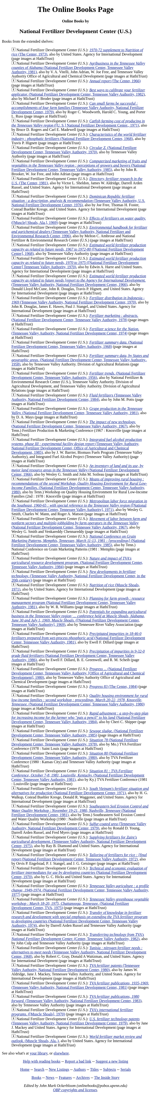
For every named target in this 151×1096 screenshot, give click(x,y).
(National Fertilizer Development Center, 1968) (78, 136)
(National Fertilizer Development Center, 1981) (79, 810)
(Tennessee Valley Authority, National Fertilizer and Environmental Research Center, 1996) (79, 231)
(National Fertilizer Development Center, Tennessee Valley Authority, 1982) (78, 92)
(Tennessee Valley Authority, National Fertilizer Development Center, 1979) (77, 107)
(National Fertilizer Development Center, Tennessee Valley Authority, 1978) (74, 318)
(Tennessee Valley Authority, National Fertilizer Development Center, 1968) (78, 952)
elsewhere (61, 1053)
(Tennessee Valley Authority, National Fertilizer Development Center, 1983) (76, 998)
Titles (94, 1069)
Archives (83, 1077)
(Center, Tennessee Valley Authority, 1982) (77, 936)
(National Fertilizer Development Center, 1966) (77, 470)
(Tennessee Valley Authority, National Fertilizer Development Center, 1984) (76, 397)
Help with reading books (41, 1061)
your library (39, 1053)
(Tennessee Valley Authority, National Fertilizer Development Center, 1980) (75, 967)
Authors (79, 1069)
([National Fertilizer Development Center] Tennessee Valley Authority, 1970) (78, 262)
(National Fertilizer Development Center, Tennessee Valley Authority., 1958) (80, 360)
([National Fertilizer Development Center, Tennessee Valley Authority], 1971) (79, 505)
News (50, 1077)
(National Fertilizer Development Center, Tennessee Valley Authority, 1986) (78, 655)
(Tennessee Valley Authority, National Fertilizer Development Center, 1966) (78, 280)
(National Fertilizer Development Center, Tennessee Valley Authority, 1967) (73, 424)
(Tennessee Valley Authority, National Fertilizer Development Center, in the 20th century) (78, 576)
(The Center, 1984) (113, 686)
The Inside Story (107, 1077)
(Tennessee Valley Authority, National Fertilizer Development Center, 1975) (78, 841)
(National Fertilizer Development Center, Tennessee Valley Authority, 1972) (79, 857)
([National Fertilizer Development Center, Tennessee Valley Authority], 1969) (78, 618)
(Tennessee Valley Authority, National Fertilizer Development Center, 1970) (78, 300)
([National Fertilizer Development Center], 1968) (78, 249)
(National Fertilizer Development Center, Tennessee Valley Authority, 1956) (78, 375)
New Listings (59, 1069)
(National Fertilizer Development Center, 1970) (79, 872)
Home (25, 1069)
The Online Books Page (75, 9)
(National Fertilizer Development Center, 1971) (80, 791)
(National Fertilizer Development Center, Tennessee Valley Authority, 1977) (80, 890)
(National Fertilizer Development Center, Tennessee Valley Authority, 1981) (78, 67)
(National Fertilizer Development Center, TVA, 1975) (80, 903)
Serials (126, 1069)
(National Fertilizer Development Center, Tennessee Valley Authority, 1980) (79, 485)
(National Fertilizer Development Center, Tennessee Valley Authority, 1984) (77, 562)
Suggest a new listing (112, 1061)
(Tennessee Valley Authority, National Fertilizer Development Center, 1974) (75, 331)
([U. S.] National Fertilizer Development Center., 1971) (78, 123)
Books (36, 1077)
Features (65, 1077)
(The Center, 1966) (115, 81)
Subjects (109, 1069)
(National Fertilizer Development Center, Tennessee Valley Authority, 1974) (79, 919)
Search (39, 1069)
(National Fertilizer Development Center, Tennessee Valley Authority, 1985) (79, 165)
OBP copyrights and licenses (75, 1090)
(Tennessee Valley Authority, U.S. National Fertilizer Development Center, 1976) (78, 200)
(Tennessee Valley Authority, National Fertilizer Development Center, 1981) (80, 985)
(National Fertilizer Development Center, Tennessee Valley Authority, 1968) (77, 344)
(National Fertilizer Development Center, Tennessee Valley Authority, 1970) (74, 150)
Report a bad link (78, 1061)
